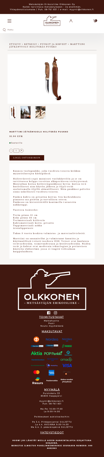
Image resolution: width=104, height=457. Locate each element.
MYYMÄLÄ (52, 389)
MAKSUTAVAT (52, 331)
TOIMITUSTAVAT (51, 317)
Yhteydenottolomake (22, 9)
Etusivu (15, 44)
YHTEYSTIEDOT (52, 432)
